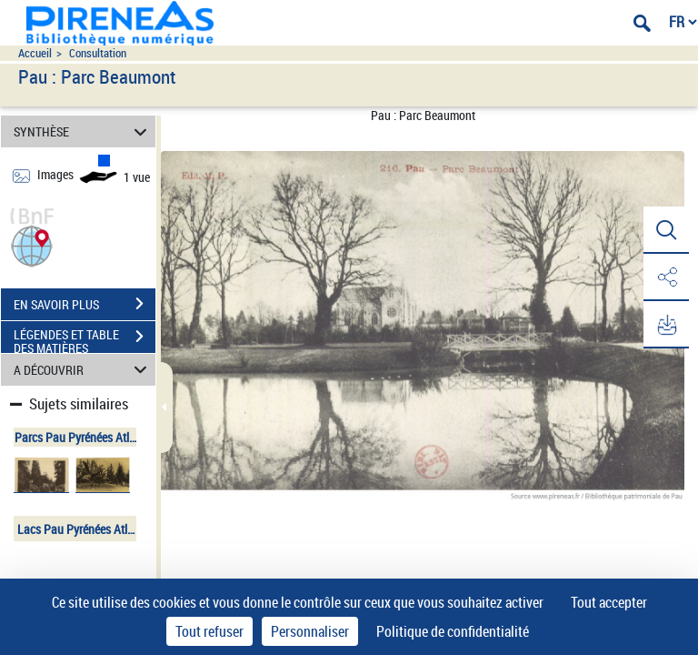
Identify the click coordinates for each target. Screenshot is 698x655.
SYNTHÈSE (83, 131)
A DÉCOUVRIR (83, 370)
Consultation (97, 53)
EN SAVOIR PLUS (84, 304)
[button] (32, 244)
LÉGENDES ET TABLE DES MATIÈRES (84, 338)
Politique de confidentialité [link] (452, 631)
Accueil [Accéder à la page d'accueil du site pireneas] (35, 53)
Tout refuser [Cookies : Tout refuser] (209, 631)
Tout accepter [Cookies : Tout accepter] (609, 602)
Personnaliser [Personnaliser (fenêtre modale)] (310, 631)
